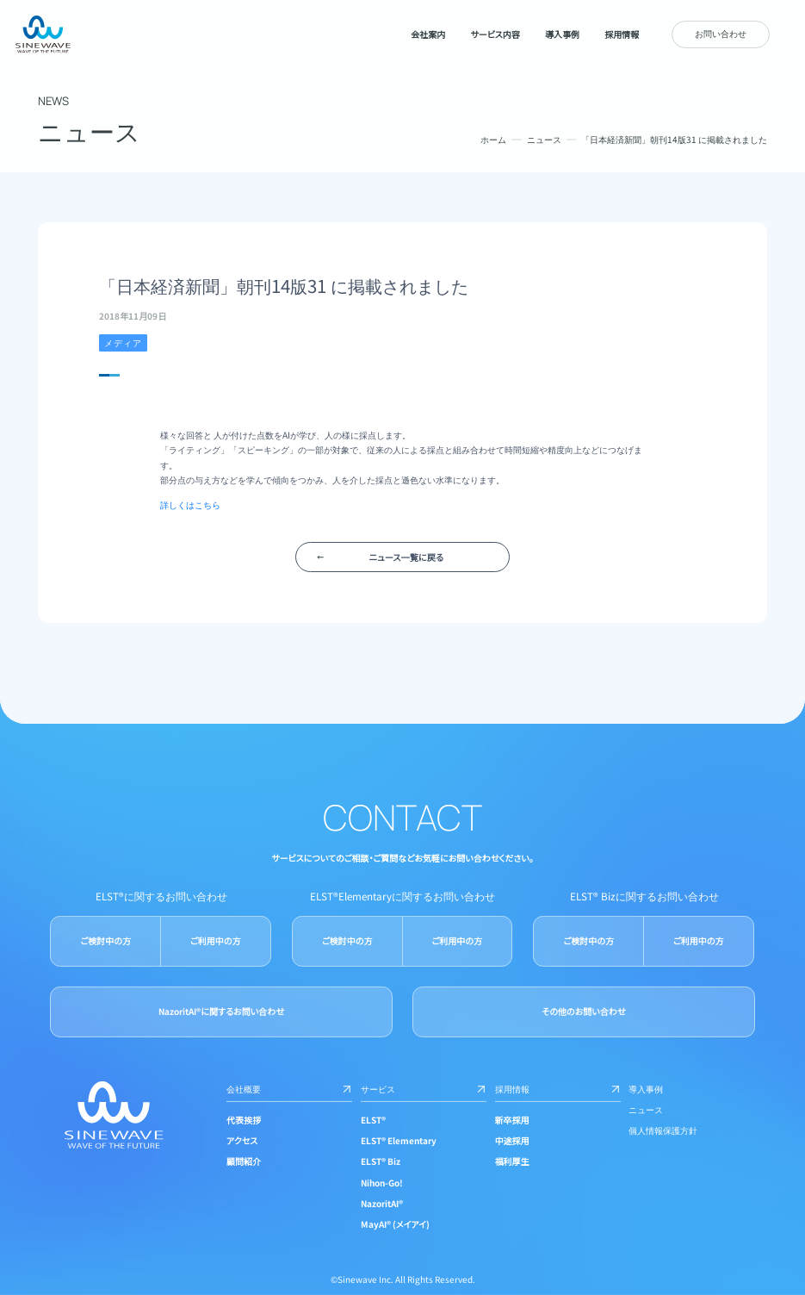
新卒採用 (512, 1119)
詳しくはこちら (190, 504)
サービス (423, 1088)
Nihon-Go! (382, 1181)
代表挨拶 (243, 1119)
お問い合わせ (720, 33)
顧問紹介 (243, 1161)
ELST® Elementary (399, 1140)
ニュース (544, 139)
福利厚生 (512, 1161)
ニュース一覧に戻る (406, 557)
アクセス (241, 1140)
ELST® (373, 1119)
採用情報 (558, 1088)
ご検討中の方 (105, 940)
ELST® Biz (380, 1161)
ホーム (493, 139)
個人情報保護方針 (663, 1130)
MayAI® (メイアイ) (395, 1223)
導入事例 (646, 1088)
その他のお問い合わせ (583, 1011)
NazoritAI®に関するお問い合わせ (220, 1011)
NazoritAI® (382, 1203)
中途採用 (512, 1140)
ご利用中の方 (215, 940)
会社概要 (289, 1088)
